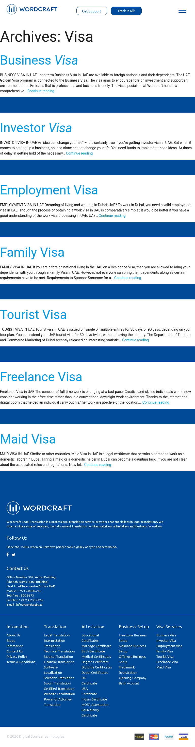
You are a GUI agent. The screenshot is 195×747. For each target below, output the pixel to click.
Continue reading (40, 91)
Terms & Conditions (21, 662)
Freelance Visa (41, 377)
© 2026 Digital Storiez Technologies (35, 736)
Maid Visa (28, 439)
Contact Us (15, 651)
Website (59, 694)
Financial (59, 662)
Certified (59, 688)
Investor (36, 127)
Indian (94, 699)
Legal (57, 635)
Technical (59, 651)
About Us (14, 635)
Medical (58, 656)
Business (39, 60)
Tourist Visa (33, 314)
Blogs (11, 640)
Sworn (57, 683)
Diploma (97, 667)
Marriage (96, 646)
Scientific (59, 678)
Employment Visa (49, 190)
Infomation (15, 646)
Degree (95, 662)
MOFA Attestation (95, 704)
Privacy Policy (17, 656)
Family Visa (32, 252)
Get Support (91, 11)
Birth (93, 651)
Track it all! (126, 10)
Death (95, 672)
